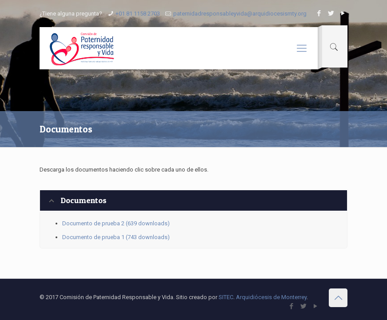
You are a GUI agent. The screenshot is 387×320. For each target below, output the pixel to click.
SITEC (226, 297)
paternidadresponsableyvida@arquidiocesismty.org (240, 13)
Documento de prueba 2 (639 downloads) (116, 223)
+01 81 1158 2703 (138, 13)
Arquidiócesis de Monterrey (271, 297)
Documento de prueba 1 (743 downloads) (116, 237)
